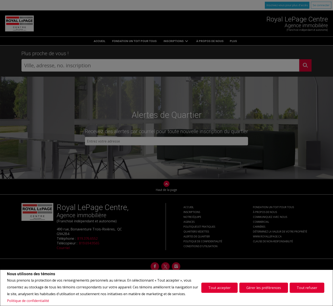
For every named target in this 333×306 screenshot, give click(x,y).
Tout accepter (219, 287)
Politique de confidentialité (28, 300)
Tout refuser (307, 287)
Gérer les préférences (263, 287)
